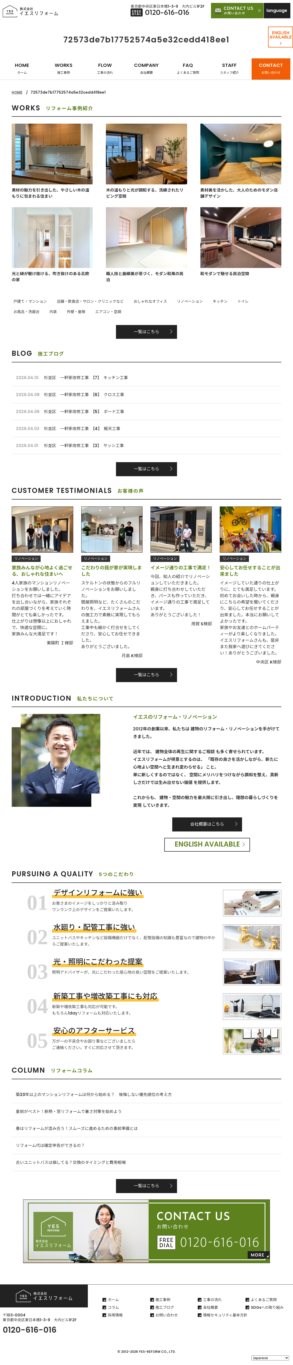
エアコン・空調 (50, 311)
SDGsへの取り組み (267, 1315)
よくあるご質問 (264, 1307)
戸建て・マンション (28, 301)
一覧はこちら (146, 331)
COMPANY (146, 68)
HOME (22, 68)
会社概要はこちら (207, 828)
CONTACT (271, 68)
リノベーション (178, 301)
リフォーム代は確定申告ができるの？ (52, 1152)
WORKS (63, 68)
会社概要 (210, 1315)
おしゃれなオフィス (141, 301)
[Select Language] (270, 1357)
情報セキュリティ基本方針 (225, 1322)
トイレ (223, 301)
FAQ (188, 68)
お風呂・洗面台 (249, 301)
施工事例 (163, 1307)
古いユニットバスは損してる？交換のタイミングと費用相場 (73, 1169)
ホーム (113, 1307)
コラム (113, 1315)
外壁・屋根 (21, 311)
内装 (271, 301)
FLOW (105, 68)
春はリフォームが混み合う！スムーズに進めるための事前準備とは (79, 1134)
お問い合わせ (167, 1322)
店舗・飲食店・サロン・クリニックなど (84, 301)
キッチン (204, 301)
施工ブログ (165, 1315)
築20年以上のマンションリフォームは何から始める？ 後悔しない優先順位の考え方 (97, 1098)
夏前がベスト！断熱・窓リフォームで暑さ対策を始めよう (71, 1116)
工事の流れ (212, 1307)
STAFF (229, 68)
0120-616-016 (30, 1337)
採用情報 (115, 1322)
